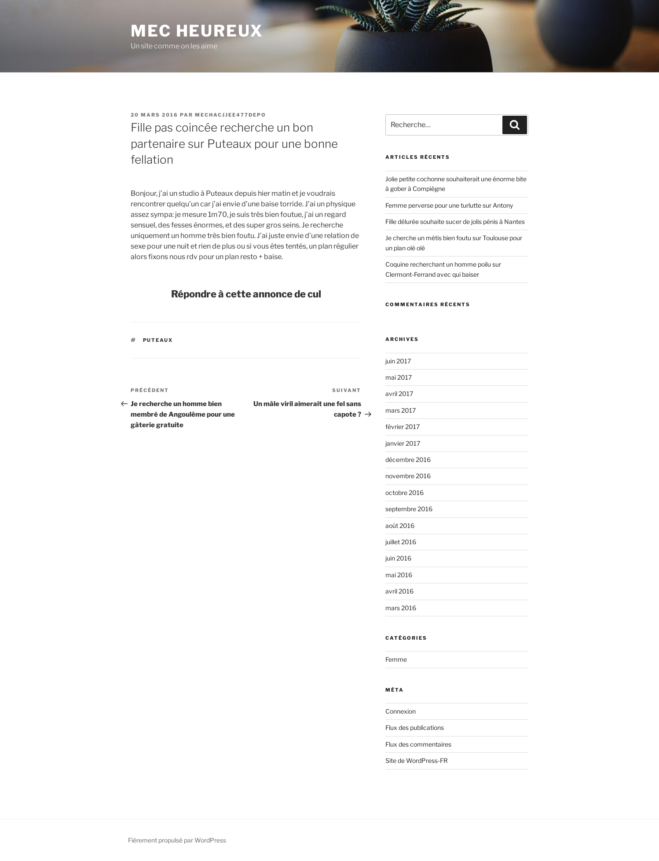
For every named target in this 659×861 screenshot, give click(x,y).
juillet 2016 (400, 542)
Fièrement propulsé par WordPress (177, 840)
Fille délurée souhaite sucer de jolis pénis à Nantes (455, 221)
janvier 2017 (402, 443)
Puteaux (158, 340)
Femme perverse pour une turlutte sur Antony (449, 205)
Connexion (400, 711)
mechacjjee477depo (230, 115)
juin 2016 (398, 558)
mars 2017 (400, 410)
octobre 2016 (404, 492)
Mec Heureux (197, 30)
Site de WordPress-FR (416, 760)
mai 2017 (398, 377)
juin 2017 (398, 361)
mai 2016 (398, 575)
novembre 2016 (408, 476)
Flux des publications (414, 727)
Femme (396, 659)
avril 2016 (399, 591)
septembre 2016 (408, 509)
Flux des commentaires (418, 744)
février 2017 (402, 426)
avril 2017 (399, 393)
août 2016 (399, 525)
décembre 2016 (408, 459)
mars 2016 (400, 608)
